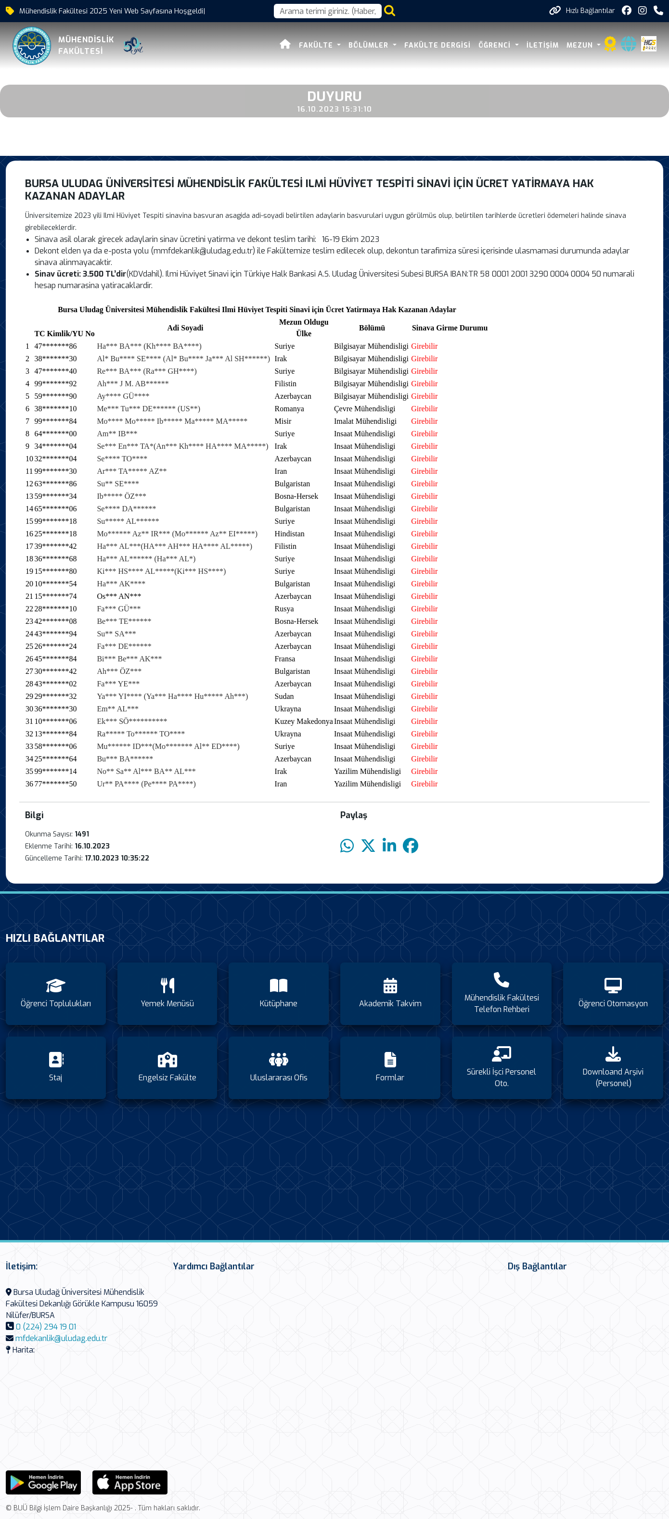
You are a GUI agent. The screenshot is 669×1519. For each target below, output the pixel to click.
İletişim (543, 45)
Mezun (581, 45)
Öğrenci (496, 45)
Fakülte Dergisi (438, 45)
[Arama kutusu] (328, 11)
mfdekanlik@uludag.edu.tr (61, 1338)
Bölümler (370, 45)
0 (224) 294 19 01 (46, 1327)
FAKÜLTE (318, 45)
